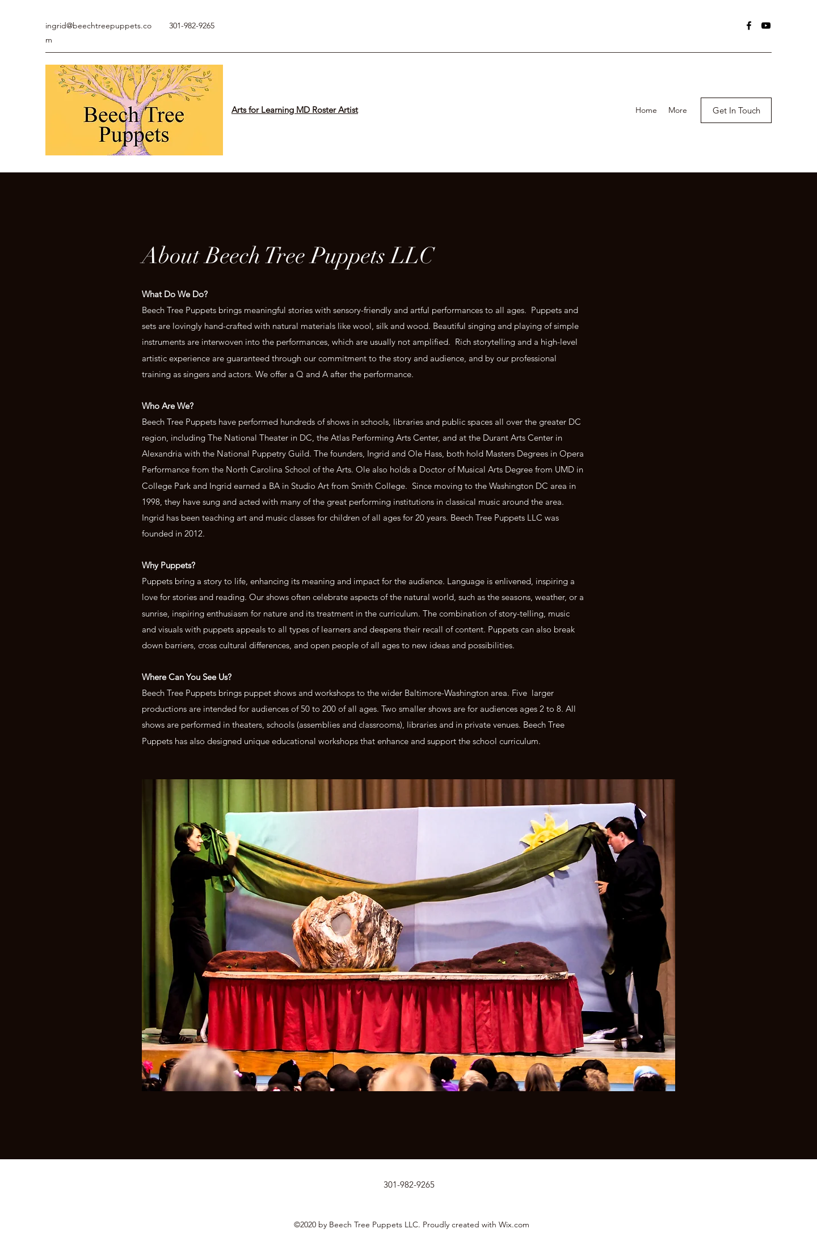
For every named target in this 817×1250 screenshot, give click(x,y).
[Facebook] (749, 25)
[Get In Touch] (736, 110)
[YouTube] (766, 25)
